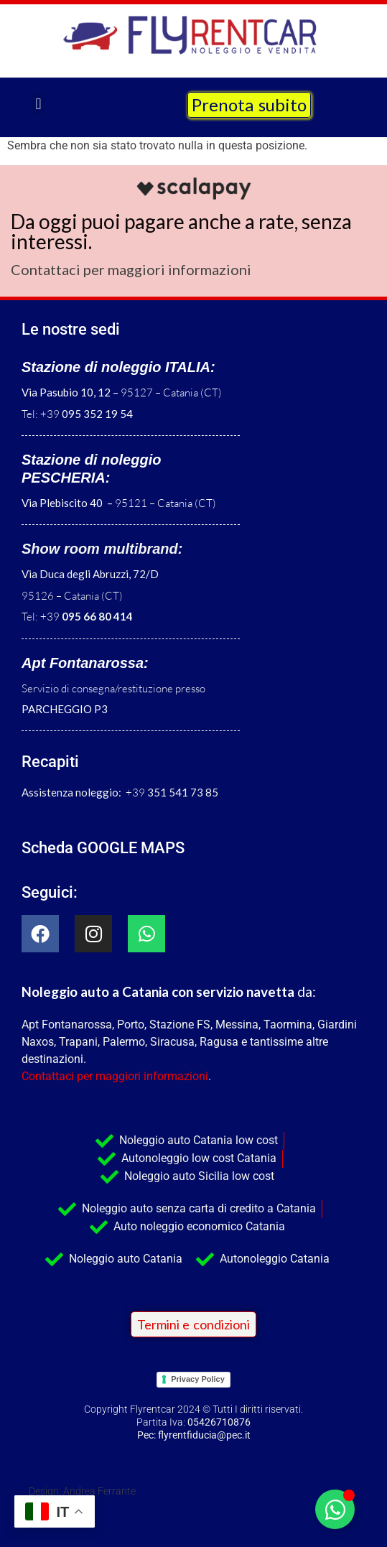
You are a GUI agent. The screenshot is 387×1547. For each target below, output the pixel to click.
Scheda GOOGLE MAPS (103, 848)
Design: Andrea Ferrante (82, 1491)
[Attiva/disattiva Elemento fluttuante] (335, 1509)
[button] (38, 104)
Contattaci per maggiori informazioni (115, 1076)
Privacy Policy (198, 1379)
